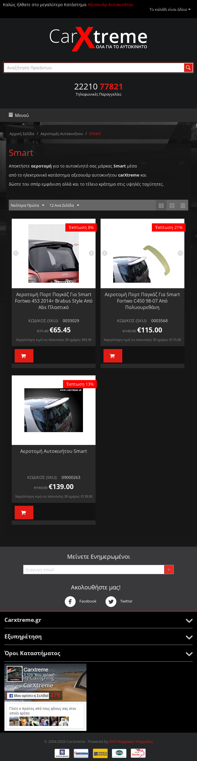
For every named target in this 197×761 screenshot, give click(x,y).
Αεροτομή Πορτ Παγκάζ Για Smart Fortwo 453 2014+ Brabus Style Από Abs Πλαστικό (54, 300)
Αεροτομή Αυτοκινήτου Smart (53, 451)
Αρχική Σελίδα (21, 133)
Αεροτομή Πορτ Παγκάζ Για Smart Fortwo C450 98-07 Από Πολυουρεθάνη (142, 300)
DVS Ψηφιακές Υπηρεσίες (131, 741)
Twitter (119, 601)
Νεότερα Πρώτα (27, 205)
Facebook (80, 601)
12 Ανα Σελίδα (64, 205)
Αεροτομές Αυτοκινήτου (61, 133)
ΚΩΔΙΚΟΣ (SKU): (43, 320)
